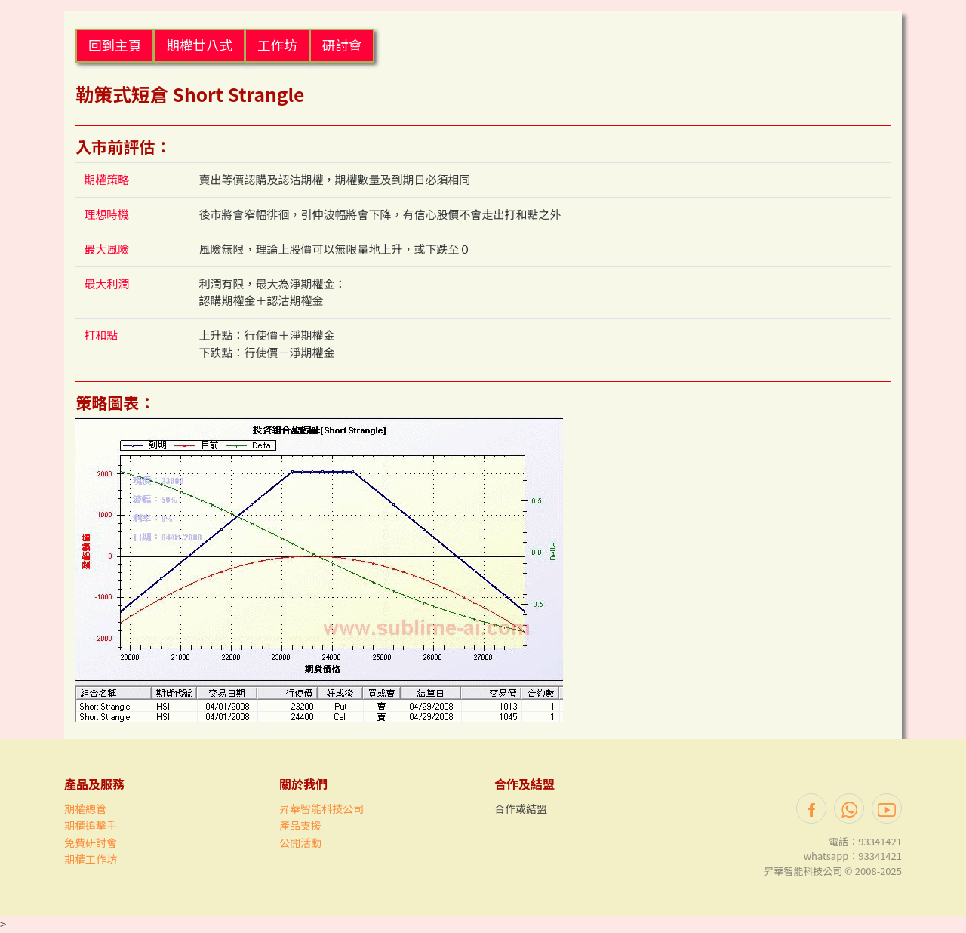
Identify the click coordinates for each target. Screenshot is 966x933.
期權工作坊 (90, 859)
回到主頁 (114, 44)
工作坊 (277, 44)
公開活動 (300, 842)
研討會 (342, 44)
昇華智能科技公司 (321, 808)
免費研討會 (90, 842)
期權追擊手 (90, 825)
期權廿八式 (199, 44)
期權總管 (85, 808)
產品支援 (300, 825)
